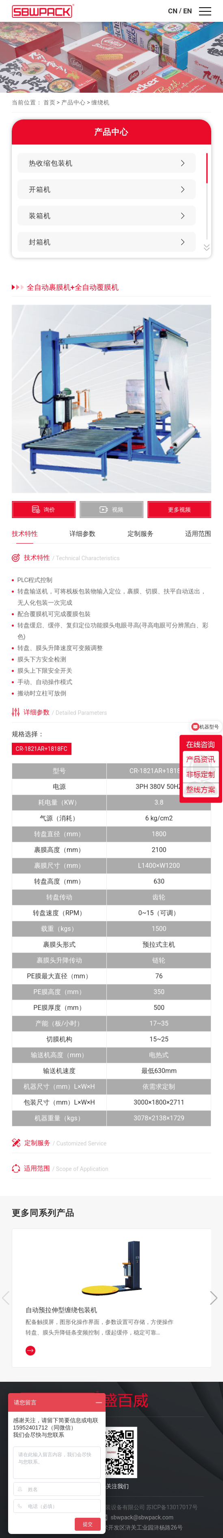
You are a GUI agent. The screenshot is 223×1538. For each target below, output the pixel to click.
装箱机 (40, 216)
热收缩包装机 (51, 163)
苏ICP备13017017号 (172, 1507)
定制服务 (141, 533)
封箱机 (40, 242)
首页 (49, 102)
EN (187, 11)
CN (173, 11)
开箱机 (40, 189)
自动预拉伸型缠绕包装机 (61, 1311)
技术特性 (25, 533)
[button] (216, 1300)
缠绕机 (100, 102)
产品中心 (73, 102)
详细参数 (82, 533)
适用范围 (198, 533)
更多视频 (180, 509)
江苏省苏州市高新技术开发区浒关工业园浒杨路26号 (117, 1527)
